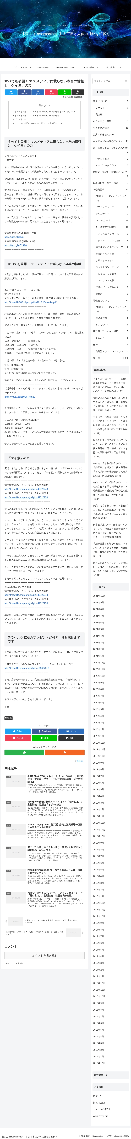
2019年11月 (99, 749)
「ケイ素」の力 (21, 120)
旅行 (110, 345)
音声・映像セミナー (110, 135)
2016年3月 (98, 1043)
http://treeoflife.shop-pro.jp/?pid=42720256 (26, 498)
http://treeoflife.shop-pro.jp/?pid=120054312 (26, 669)
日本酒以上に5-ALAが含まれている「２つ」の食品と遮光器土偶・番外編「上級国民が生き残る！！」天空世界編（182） (110, 530)
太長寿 (112, 294)
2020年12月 (99, 662)
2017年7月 (98, 936)
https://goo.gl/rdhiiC (14, 238)
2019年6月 (98, 783)
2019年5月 (98, 789)
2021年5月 (98, 629)
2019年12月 (99, 743)
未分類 (9, 719)
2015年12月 (99, 1063)
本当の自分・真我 (110, 121)
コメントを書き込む (44, 959)
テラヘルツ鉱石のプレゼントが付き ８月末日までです (38, 124)
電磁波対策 (112, 318)
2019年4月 (98, 796)
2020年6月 (98, 702)
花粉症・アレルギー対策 (110, 331)
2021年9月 (98, 602)
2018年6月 (98, 863)
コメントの (101, 1109)
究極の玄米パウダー (112, 254)
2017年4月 (98, 956)
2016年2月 (98, 1050)
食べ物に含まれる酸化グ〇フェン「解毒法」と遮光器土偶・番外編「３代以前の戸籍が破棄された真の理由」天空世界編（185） (110, 469)
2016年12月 (99, 983)
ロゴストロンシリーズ (112, 267)
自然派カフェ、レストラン (112, 351)
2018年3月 (98, 883)
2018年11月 (99, 829)
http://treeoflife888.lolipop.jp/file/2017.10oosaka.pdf (30, 303)
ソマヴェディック (112, 207)
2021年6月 (98, 622)
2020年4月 (98, 716)
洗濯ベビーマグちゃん (112, 287)
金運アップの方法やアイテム (110, 141)
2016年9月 (98, 1003)
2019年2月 (98, 809)
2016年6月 (98, 1023)
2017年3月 (98, 963)
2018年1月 (98, 896)
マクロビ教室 (112, 159)
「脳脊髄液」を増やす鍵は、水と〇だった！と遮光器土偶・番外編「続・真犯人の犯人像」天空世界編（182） (110, 549)
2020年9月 (98, 682)
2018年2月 (98, 889)
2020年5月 (98, 709)
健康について (110, 101)
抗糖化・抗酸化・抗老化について (110, 174)
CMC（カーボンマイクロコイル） (112, 198)
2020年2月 (98, 729)
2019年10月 (99, 756)
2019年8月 (98, 769)
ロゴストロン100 (113, 274)
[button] (126, 81)
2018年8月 (98, 849)
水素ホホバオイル (112, 260)
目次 (41, 105)
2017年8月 (98, 929)
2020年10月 (99, 676)
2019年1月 (98, 816)
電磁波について (110, 301)
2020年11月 (99, 669)
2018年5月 (98, 869)
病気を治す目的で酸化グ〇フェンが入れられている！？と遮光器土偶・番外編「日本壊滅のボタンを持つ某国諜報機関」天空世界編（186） (110, 448)
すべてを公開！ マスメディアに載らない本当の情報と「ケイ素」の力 (46, 112)
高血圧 (112, 115)
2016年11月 (99, 990)
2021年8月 (98, 609)
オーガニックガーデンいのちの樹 (110, 150)
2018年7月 (98, 856)
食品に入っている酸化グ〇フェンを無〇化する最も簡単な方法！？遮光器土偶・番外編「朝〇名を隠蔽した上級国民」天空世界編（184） (110, 490)
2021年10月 (99, 596)
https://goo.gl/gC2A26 (15, 246)
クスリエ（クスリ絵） (113, 240)
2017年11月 (99, 909)
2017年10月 (99, 916)
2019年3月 (98, 803)
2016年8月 (98, 1010)
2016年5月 (98, 1030)
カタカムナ (110, 338)
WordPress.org (100, 1116)
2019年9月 (98, 763)
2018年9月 (98, 843)
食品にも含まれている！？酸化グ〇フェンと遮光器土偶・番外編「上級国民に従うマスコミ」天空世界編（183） (110, 511)
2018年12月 (99, 823)
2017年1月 (98, 976)
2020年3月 (98, 722)
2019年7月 (98, 776)
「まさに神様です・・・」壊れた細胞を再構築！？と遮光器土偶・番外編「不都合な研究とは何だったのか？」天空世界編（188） (110, 385)
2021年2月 (98, 649)
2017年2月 (98, 969)
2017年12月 (99, 903)
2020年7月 (98, 696)
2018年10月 (99, 836)
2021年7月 (98, 616)
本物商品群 (110, 190)
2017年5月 (98, 949)
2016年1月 (98, 1056)
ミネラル (112, 108)
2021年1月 (98, 656)
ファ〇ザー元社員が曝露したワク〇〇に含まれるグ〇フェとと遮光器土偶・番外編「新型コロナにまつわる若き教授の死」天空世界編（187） (110, 425)
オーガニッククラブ (112, 165)
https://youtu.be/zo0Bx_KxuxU (19, 398)
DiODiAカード (112, 220)
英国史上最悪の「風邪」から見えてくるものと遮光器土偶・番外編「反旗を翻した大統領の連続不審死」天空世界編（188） (110, 404)
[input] (110, 81)
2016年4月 (98, 1036)
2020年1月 (98, 736)
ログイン (97, 1096)
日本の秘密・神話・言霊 (110, 183)
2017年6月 (98, 943)
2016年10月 (99, 996)
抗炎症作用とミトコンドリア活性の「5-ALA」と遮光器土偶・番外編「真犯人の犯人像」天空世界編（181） (110, 568)
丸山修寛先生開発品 (112, 227)
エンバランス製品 (112, 280)
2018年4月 (98, 876)
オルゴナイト (112, 214)
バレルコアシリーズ (113, 234)
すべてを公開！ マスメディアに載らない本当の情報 (37, 116)
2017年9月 (98, 923)
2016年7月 (98, 1016)
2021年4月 (98, 636)
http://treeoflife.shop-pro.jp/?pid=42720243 (26, 490)
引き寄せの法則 (110, 128)
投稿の (99, 1102)
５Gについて (112, 325)
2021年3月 (98, 642)
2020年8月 (98, 689)
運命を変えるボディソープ (112, 247)
